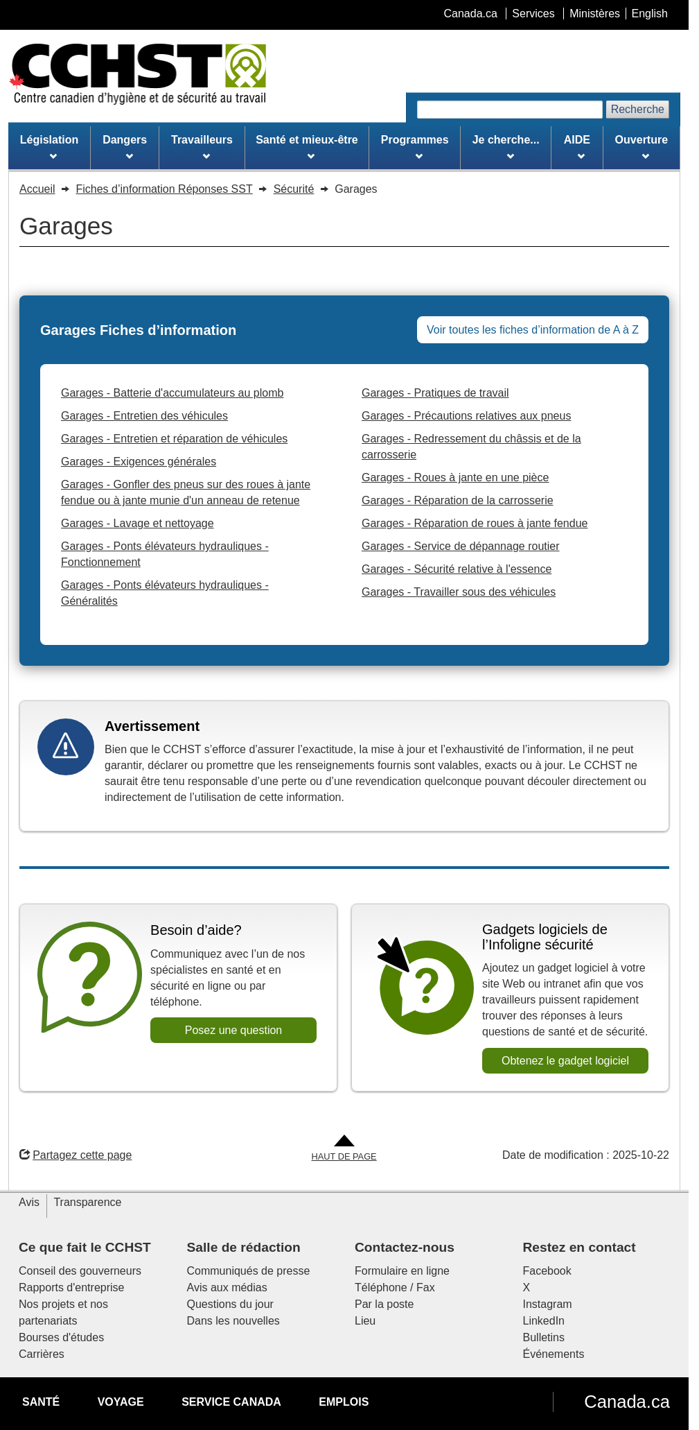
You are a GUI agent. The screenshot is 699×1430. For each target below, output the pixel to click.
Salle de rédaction (244, 1247)
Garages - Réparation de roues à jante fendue (474, 523)
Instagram (547, 1304)
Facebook (547, 1271)
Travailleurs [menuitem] (202, 147)
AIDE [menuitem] (577, 147)
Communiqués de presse (248, 1271)
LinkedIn (544, 1321)
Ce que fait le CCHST (85, 1247)
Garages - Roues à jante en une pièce (455, 477)
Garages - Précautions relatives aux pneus (466, 416)
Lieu (365, 1321)
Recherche (637, 109)
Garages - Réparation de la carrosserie (458, 500)
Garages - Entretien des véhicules (144, 416)
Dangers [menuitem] (125, 147)
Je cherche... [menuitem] (506, 147)
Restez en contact (579, 1247)
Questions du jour (230, 1304)
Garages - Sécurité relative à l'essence (456, 569)
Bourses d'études (61, 1337)
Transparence (87, 1202)
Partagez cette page (75, 1155)
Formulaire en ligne (402, 1271)
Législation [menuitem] (49, 147)
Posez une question (234, 1030)
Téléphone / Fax (395, 1287)
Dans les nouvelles (233, 1321)
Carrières (41, 1354)
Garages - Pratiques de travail (435, 393)
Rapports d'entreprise (71, 1287)
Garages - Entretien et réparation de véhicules (174, 439)
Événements (554, 1354)
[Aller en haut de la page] (344, 1149)
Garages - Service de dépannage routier (461, 546)
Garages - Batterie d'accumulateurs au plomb (172, 393)
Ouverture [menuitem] (641, 147)
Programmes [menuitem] (415, 147)
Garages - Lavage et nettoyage (137, 523)
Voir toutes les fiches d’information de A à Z (533, 330)
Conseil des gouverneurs (80, 1271)
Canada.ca (627, 1401)
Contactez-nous (404, 1247)
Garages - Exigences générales (138, 461)
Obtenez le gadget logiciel (565, 1061)
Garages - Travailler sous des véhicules (459, 592)
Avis (29, 1202)
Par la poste (384, 1304)
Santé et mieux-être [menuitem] (307, 147)
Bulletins (544, 1337)
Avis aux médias (227, 1287)
